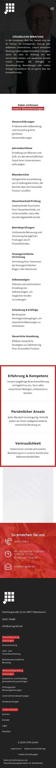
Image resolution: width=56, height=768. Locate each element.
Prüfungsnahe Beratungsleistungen (12, 688)
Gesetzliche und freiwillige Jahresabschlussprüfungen (15, 680)
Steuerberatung (9, 645)
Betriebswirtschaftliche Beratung (13, 661)
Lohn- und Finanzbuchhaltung (11, 652)
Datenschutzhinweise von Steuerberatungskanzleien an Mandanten (23, 761)
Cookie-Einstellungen (28, 754)
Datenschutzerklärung (34, 748)
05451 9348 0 (21, 541)
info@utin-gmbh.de (24, 566)
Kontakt (5, 720)
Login (4, 725)
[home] (9, 8)
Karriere (6, 714)
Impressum (16, 748)
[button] (52, 8)
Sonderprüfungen (10, 701)
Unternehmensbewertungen (15, 695)
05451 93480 (8, 619)
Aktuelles (6, 731)
